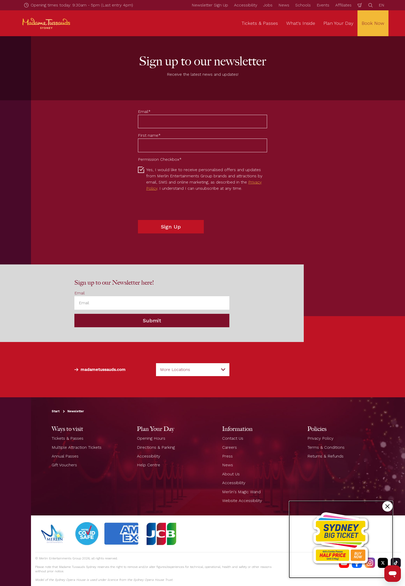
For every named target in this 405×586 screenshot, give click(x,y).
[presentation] (177, 206)
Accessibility (245, 5)
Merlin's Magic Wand (241, 491)
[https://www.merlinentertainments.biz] (53, 534)
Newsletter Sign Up (210, 5)
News (283, 5)
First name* (149, 135)
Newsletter (75, 411)
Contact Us (232, 438)
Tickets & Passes (67, 438)
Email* (144, 111)
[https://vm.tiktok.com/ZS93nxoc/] (396, 563)
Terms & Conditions (326, 447)
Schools (303, 5)
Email (79, 293)
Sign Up (171, 227)
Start (55, 411)
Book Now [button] (373, 23)
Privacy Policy (320, 438)
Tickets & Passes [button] (260, 23)
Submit (152, 320)
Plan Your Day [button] (338, 23)
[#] (87, 534)
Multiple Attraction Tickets (77, 447)
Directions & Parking (156, 447)
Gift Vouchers (64, 464)
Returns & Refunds (325, 456)
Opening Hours (151, 438)
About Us (231, 473)
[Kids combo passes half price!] (341, 539)
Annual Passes (65, 456)
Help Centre (148, 464)
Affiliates (343, 5)
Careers (229, 447)
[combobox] (192, 369)
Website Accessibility (242, 500)
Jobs (267, 5)
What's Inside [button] (300, 23)
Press (227, 456)
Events (323, 5)
